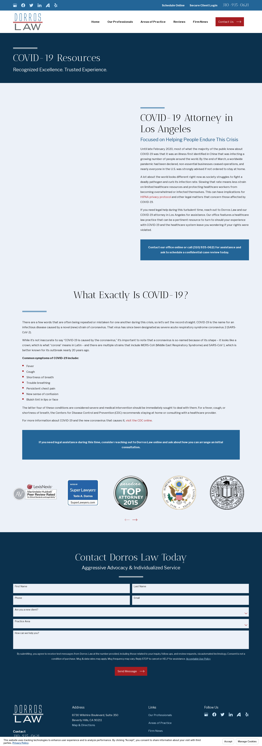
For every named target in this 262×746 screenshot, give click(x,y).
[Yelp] (56, 5)
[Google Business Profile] (15, 5)
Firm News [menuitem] (200, 21)
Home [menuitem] (95, 21)
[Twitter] (31, 5)
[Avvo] (48, 5)
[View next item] (134, 519)
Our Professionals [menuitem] (120, 21)
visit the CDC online (139, 420)
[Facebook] (23, 5)
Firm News (155, 730)
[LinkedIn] (39, 5)
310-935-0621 (235, 4)
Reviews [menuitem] (179, 21)
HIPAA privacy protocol (160, 197)
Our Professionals (160, 715)
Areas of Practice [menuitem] (153, 21)
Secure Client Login (203, 5)
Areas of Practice (160, 723)
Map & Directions (83, 725)
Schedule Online (173, 5)
